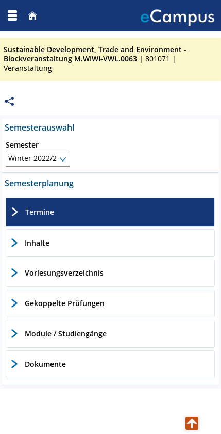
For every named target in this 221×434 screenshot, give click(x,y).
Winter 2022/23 (34, 158)
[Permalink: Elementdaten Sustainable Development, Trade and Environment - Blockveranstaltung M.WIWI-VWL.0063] (9, 101)
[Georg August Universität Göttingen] (44, 15)
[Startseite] (32, 16)
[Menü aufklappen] (12, 15)
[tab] (110, 212)
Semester (22, 145)
